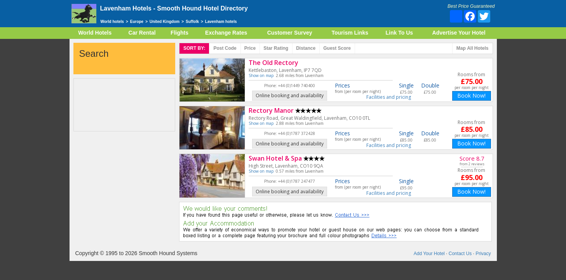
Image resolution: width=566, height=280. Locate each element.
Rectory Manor (271, 110)
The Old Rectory (273, 62)
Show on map (261, 75)
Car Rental (142, 33)
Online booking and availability (290, 95)
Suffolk (192, 21)
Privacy (483, 253)
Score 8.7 (472, 158)
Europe (136, 21)
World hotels (112, 21)
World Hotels (94, 33)
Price (250, 48)
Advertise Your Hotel (459, 33)
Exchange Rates (226, 33)
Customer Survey (289, 33)
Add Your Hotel (429, 253)
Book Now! (471, 95)
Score (337, 48)
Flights (179, 33)
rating (275, 48)
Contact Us (460, 253)
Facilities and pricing (388, 97)
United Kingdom (164, 21)
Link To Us (399, 33)
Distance (305, 48)
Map (472, 48)
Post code (224, 48)
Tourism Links (349, 33)
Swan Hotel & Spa (275, 158)
